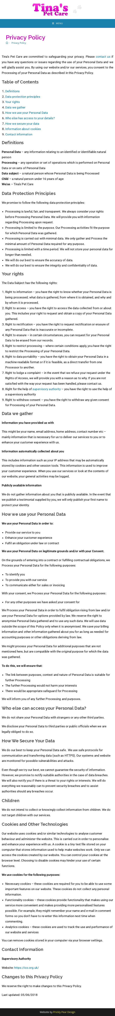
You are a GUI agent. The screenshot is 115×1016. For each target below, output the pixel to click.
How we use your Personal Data (26, 112)
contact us (103, 56)
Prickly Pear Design (64, 1012)
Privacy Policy (18, 42)
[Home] (7, 42)
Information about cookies (23, 129)
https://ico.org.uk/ (26, 967)
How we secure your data (22, 123)
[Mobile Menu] (57, 23)
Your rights (12, 102)
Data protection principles (22, 96)
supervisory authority (46, 389)
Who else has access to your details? (30, 118)
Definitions (12, 91)
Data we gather (15, 107)
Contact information (18, 134)
